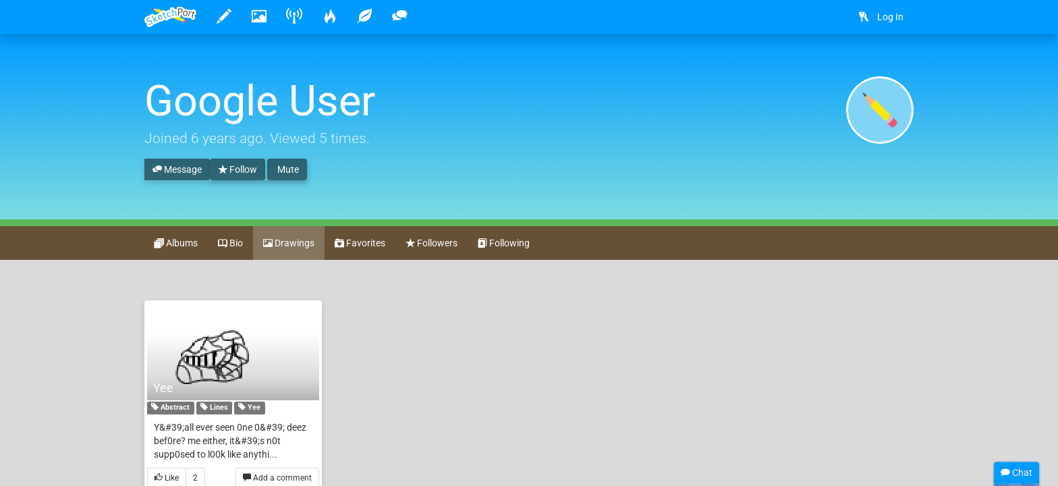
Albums (176, 244)
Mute (287, 169)
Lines (214, 408)
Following (504, 244)
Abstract (170, 408)
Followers (431, 244)
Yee (163, 388)
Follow (237, 170)
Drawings (288, 244)
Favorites (360, 244)
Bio (230, 244)
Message (177, 170)
